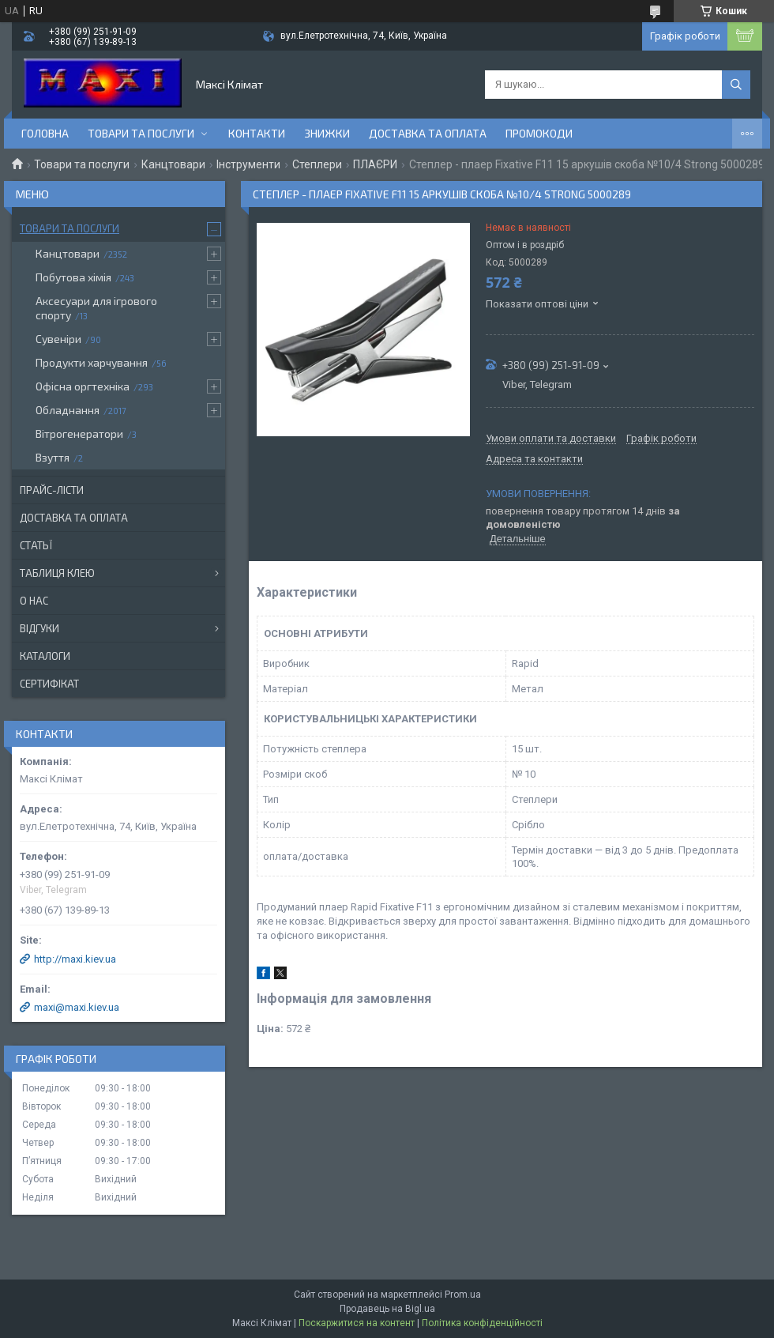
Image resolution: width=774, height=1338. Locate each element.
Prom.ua (463, 1294)
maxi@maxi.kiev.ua (76, 1007)
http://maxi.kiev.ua (75, 959)
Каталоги (45, 656)
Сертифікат (49, 683)
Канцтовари (173, 164)
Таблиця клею (57, 573)
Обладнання (68, 409)
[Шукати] (736, 84)
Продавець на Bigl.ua (387, 1308)
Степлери (317, 164)
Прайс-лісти (52, 490)
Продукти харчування (92, 362)
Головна (45, 133)
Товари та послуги (141, 133)
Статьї (36, 545)
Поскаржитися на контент (357, 1323)
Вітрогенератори (79, 433)
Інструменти (248, 164)
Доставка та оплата (428, 133)
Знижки (327, 133)
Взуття (53, 457)
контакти (256, 133)
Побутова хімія (73, 277)
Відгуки (39, 628)
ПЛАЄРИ (375, 164)
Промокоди (539, 133)
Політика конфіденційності (482, 1323)
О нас (34, 600)
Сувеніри (58, 338)
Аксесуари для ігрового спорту (96, 308)
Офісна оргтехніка (83, 386)
